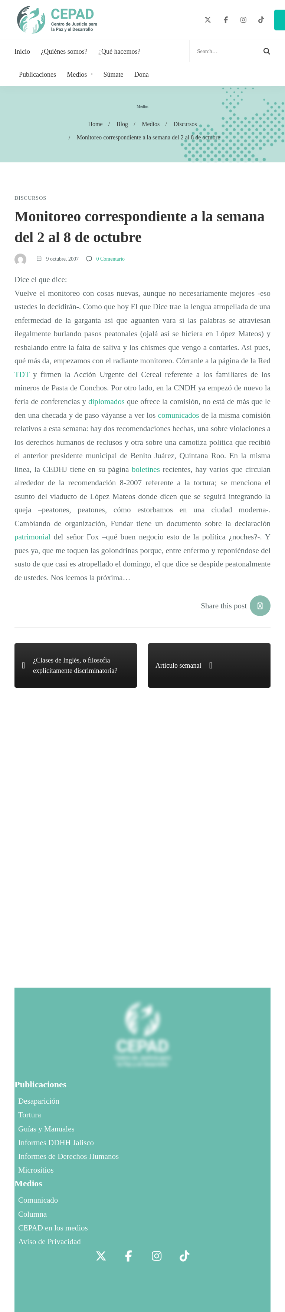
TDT (21, 374)
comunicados (178, 415)
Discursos (185, 124)
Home (95, 124)
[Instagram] (244, 20)
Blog (122, 124)
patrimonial (32, 536)
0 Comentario (110, 259)
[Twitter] (208, 20)
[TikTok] (261, 20)
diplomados (106, 401)
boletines (146, 469)
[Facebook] (226, 20)
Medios (151, 124)
